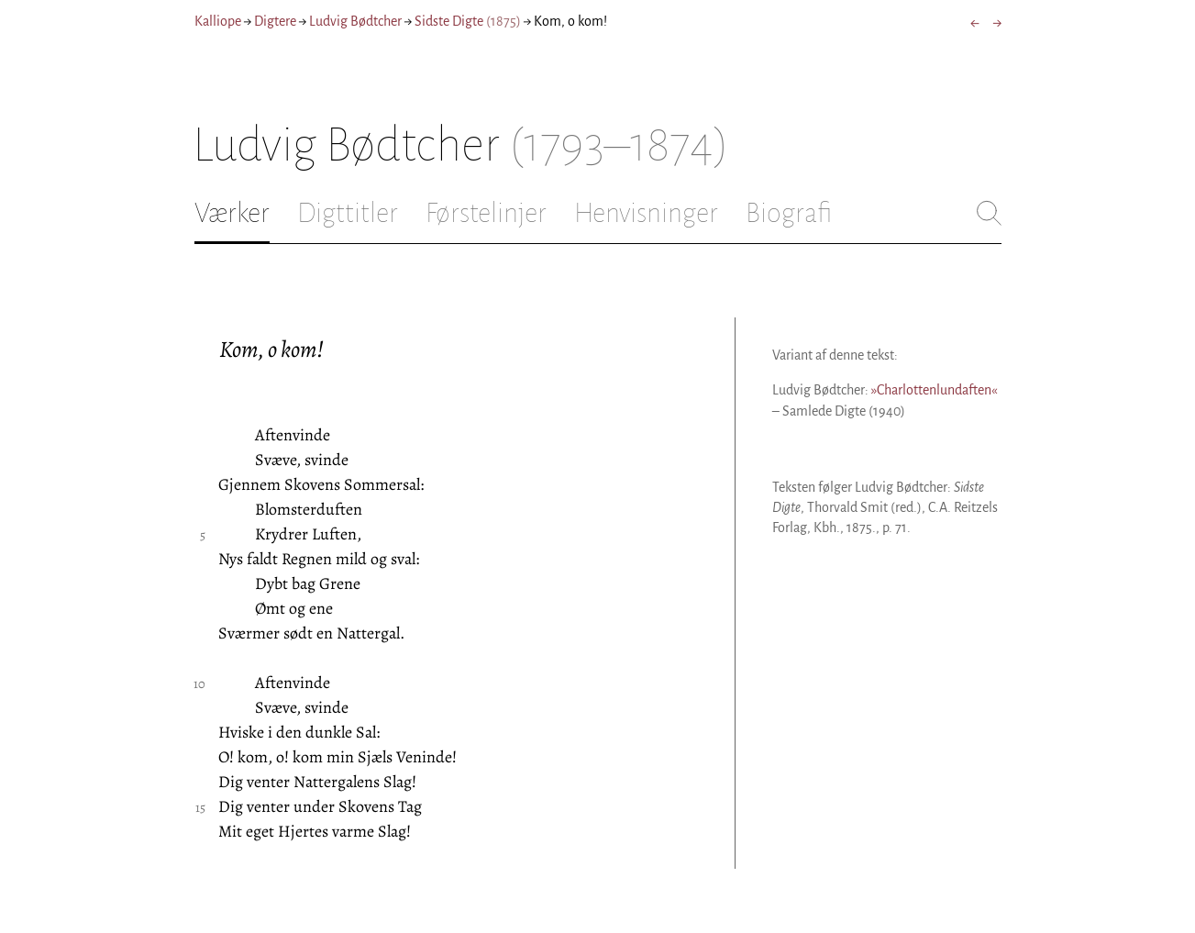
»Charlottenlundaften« (934, 390)
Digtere (275, 21)
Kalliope (217, 21)
